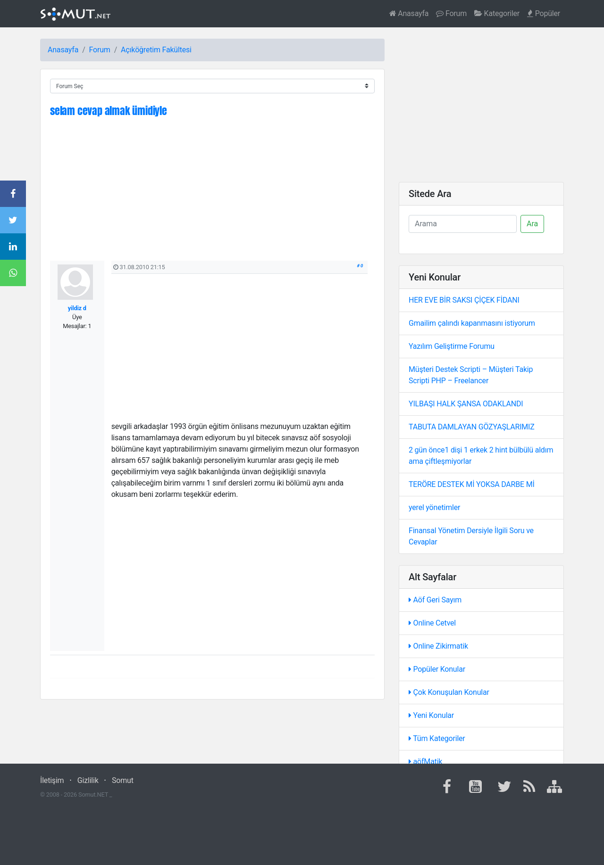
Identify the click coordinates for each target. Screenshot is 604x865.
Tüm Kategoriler (437, 738)
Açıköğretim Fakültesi (156, 49)
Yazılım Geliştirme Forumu (452, 346)
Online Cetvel (432, 622)
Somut (123, 780)
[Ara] (463, 224)
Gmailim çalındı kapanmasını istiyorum (472, 323)
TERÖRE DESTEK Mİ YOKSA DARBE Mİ (472, 484)
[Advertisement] (212, 195)
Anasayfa (409, 13)
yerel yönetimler (434, 507)
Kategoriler (497, 13)
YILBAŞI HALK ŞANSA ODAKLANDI (466, 403)
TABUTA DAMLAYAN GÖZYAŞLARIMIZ (472, 426)
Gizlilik (88, 780)
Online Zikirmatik (438, 646)
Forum (451, 13)
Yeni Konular (431, 715)
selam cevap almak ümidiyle (108, 110)
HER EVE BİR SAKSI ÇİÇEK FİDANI (464, 300)
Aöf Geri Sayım (435, 599)
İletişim (52, 780)
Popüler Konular (437, 669)
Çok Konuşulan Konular (449, 692)
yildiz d (77, 308)
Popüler (543, 13)
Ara (532, 223)
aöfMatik (425, 761)
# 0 (360, 265)
